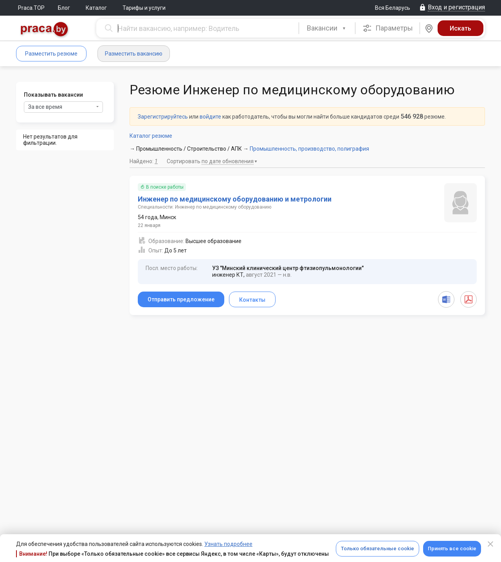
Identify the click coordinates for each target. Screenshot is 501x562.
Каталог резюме (151, 136)
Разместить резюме (51, 53)
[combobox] (327, 28)
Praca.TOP (31, 8)
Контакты (252, 300)
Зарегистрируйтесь (163, 116)
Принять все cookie (452, 548)
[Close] (490, 544)
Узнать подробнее (228, 544)
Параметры (387, 28)
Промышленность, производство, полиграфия (309, 149)
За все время (63, 107)
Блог (64, 8)
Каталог (96, 8)
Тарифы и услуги (144, 8)
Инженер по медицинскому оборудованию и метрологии (235, 199)
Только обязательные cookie (377, 548)
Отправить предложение (181, 299)
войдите (210, 116)
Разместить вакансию (133, 53)
